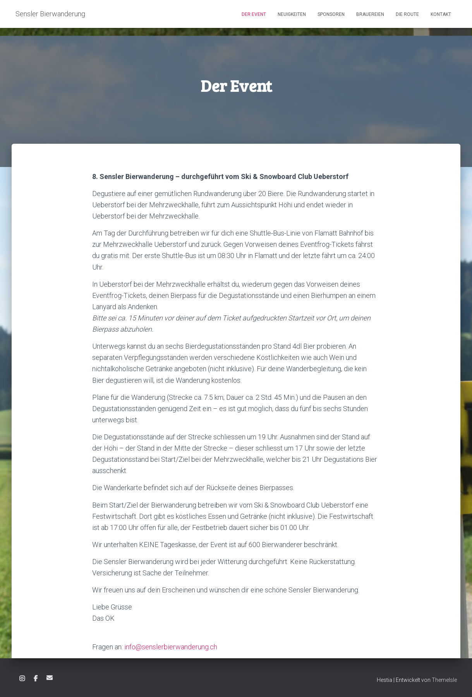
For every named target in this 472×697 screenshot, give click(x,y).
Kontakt (441, 14)
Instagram (22, 679)
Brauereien (370, 14)
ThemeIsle (444, 680)
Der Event (254, 14)
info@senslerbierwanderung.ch (170, 647)
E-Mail (50, 678)
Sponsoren (331, 14)
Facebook (35, 679)
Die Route (407, 14)
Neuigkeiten (292, 14)
